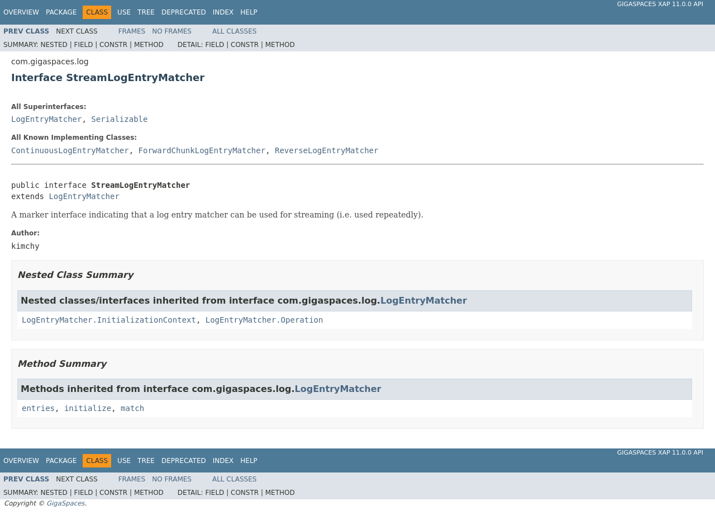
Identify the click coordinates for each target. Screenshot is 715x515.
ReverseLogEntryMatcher (326, 150)
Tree (146, 12)
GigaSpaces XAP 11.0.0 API (660, 4)
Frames (132, 31)
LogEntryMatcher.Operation (264, 319)
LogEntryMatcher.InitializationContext (109, 319)
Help (249, 12)
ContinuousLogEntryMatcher (70, 150)
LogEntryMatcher (46, 119)
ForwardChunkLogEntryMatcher (202, 150)
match (132, 408)
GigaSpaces (65, 503)
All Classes (234, 31)
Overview (21, 12)
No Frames (172, 31)
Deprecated (183, 12)
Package (61, 12)
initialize (87, 408)
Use (124, 12)
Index (223, 12)
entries (38, 408)
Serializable (119, 119)
